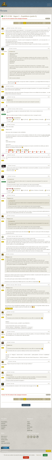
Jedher (2, 287)
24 (35, 23)
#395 (49, 311)
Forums (3, 18)
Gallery (2, 428)
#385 (49, 108)
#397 (49, 342)
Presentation (4, 421)
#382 (49, 48)
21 (27, 23)
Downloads (29, 427)
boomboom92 (3, 364)
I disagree (26, 457)
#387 (49, 154)
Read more (38, 455)
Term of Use (4, 438)
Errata (28, 428)
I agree (45, 455)
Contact (3, 441)
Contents (3, 427)
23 (33, 23)
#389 (49, 176)
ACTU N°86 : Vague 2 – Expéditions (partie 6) (19, 16)
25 (38, 23)
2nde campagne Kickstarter (21, 18)
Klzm (2, 89)
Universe (3, 423)
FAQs (28, 421)
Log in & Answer (26, 405)
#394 (49, 284)
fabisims (3, 127)
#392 (49, 236)
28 (46, 23)
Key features (4, 425)
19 (22, 23)
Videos (28, 423)
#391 (49, 215)
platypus (10, 51)
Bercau (2, 386)
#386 (49, 124)
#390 (49, 195)
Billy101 (3, 345)
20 (24, 23)
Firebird (3, 111)
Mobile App (29, 430)
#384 (49, 96)
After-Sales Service (5, 443)
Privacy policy (4, 439)
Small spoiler (9, 308)
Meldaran (3, 100)
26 (41, 23)
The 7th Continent (10, 18)
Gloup (2, 168)
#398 (49, 361)
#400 (49, 383)
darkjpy (3, 31)
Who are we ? (4, 436)
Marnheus (3, 239)
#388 (49, 165)
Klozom (8, 100)
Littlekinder (4, 51)
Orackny (3, 218)
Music (28, 425)
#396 (49, 331)
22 (30, 23)
